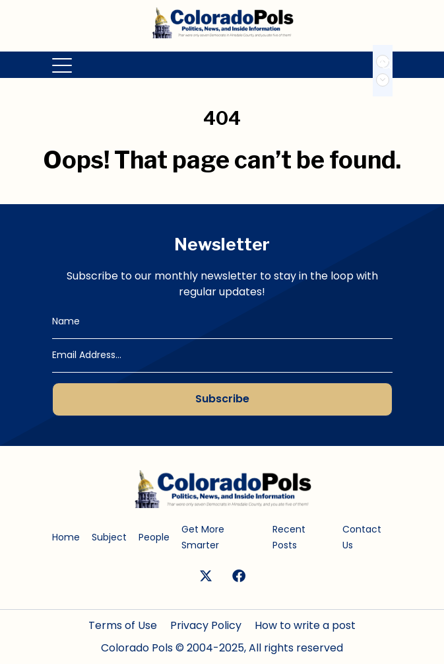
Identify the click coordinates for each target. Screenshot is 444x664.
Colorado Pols (137, 647)
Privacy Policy (205, 625)
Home (66, 537)
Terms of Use (122, 625)
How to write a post (305, 625)
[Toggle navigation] (63, 64)
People (154, 537)
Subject (109, 537)
